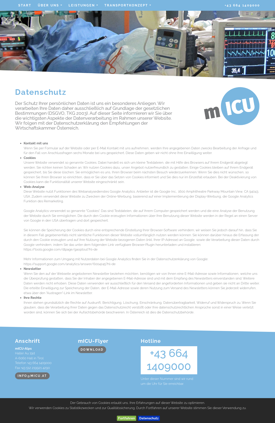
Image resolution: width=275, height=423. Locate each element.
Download (92, 349)
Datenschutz (149, 418)
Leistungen (85, 6)
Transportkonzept (129, 6)
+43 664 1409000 (242, 5)
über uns (51, 6)
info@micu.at (32, 376)
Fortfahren (126, 418)
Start (24, 5)
